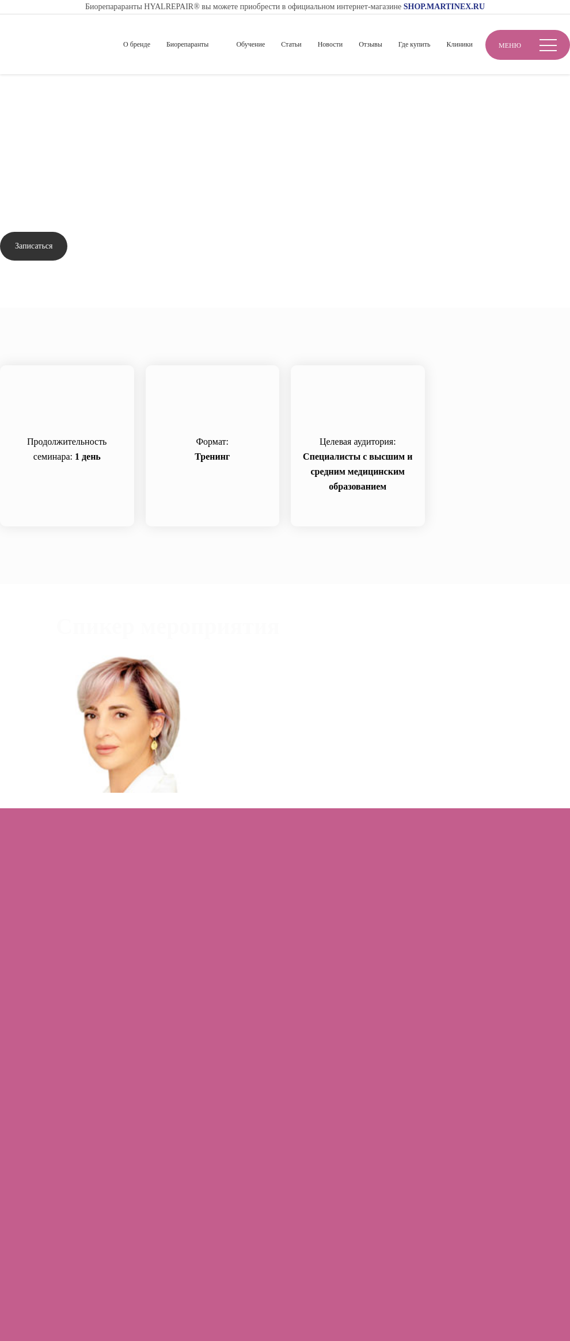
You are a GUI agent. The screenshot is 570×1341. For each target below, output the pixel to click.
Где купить (414, 44)
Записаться (33, 246)
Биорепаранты (187, 44)
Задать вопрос (118, 246)
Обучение (250, 44)
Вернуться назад (45, 127)
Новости (330, 44)
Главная (15, 93)
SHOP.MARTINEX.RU (444, 6)
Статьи (291, 44)
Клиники (459, 44)
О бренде (136, 44)
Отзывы (370, 44)
